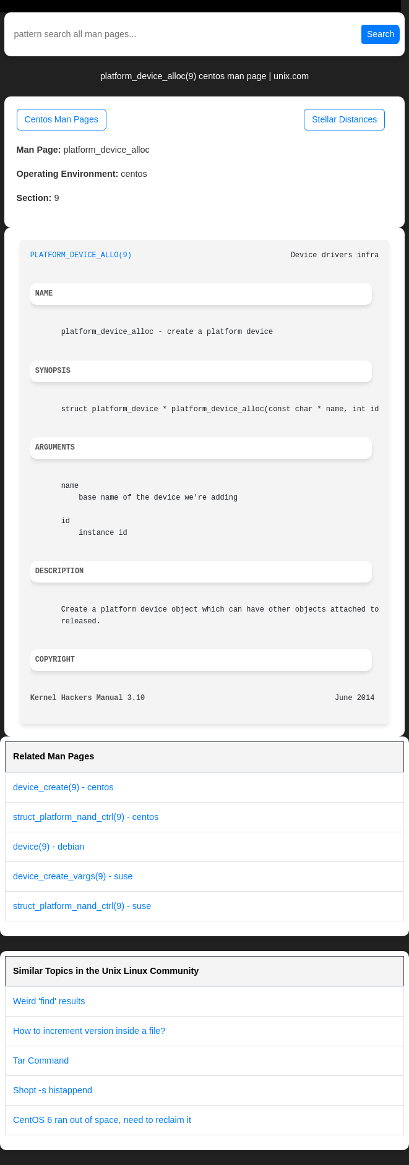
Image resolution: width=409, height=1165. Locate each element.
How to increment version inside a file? (89, 1031)
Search (380, 34)
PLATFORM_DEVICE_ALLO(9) (81, 255)
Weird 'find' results (49, 1001)
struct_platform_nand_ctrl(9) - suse (82, 906)
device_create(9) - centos (63, 787)
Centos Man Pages (61, 119)
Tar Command (41, 1060)
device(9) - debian (48, 846)
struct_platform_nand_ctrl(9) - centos (85, 817)
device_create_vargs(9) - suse (73, 876)
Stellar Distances (344, 119)
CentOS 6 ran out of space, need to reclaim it (102, 1120)
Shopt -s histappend (52, 1090)
